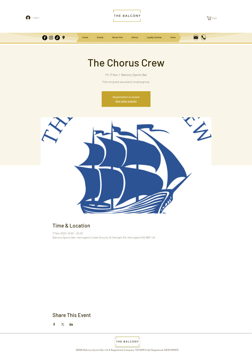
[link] (214, 18)
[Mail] (196, 37)
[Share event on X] (62, 324)
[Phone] (203, 37)
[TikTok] (57, 37)
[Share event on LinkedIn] (71, 324)
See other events (126, 101)
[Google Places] (63, 37)
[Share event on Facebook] (54, 324)
